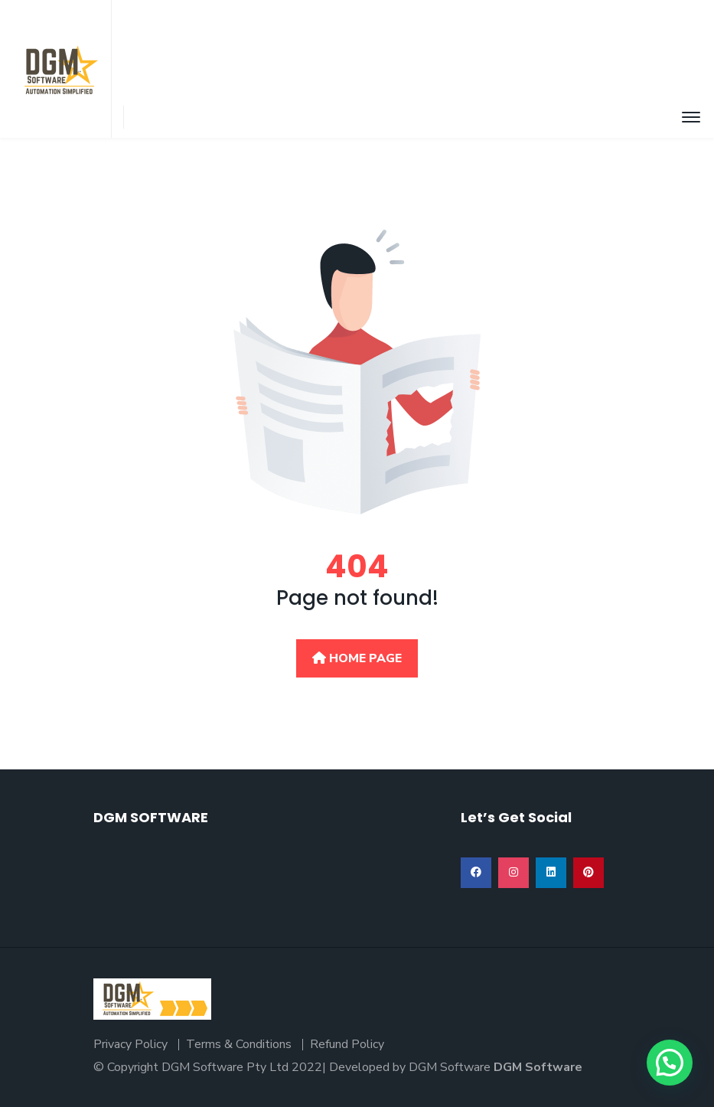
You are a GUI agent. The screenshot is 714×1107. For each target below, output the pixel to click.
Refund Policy (347, 1044)
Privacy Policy (130, 1044)
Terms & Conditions (239, 1044)
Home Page (357, 658)
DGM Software (538, 1067)
